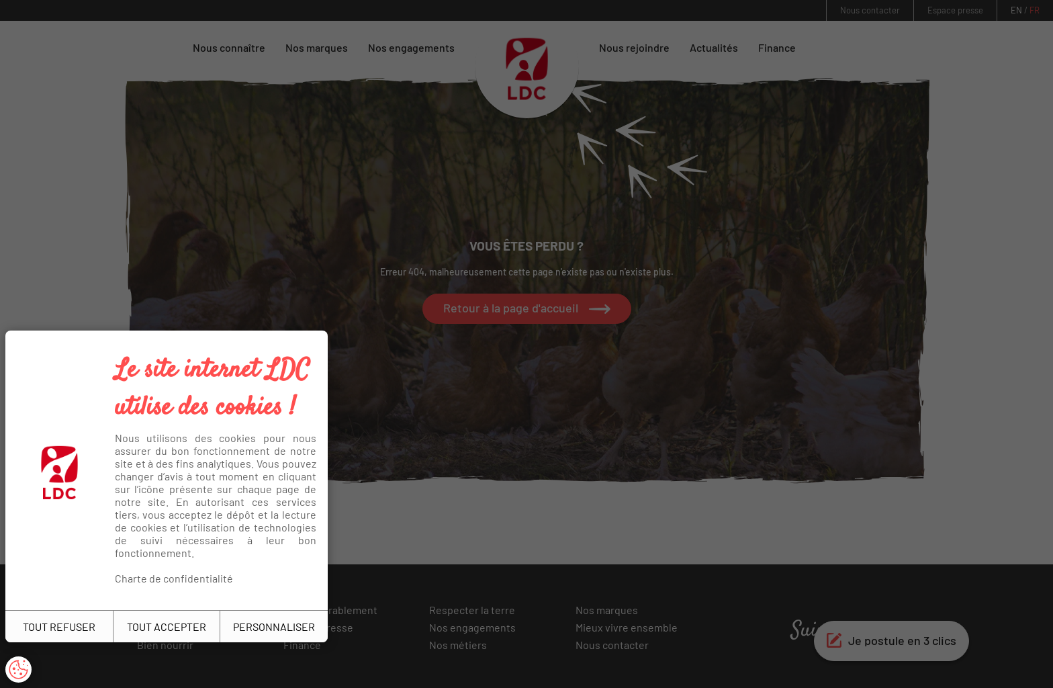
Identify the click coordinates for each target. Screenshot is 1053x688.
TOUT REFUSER (59, 626)
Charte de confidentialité (174, 578)
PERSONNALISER (274, 626)
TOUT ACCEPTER (166, 626)
